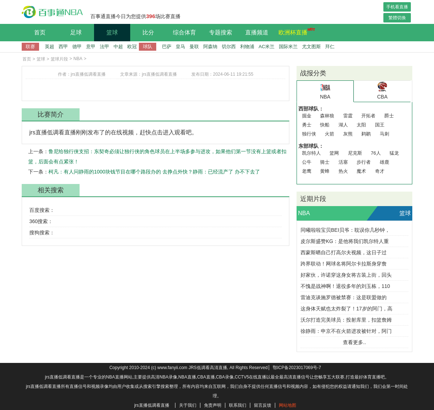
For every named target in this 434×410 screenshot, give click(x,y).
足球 (76, 32)
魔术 (361, 171)
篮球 (112, 32)
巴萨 (166, 46)
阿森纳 (210, 46)
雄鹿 (384, 162)
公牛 (306, 162)
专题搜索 (220, 32)
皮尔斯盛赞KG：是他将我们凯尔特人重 (345, 241)
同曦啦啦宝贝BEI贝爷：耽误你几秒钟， (345, 230)
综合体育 (184, 32)
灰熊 (348, 134)
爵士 (389, 115)
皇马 (180, 46)
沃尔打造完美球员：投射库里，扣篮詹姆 (346, 320)
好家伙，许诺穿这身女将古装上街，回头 (346, 275)
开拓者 (368, 115)
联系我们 (237, 405)
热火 (343, 171)
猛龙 (394, 153)
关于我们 (187, 405)
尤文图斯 (311, 46)
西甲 (63, 46)
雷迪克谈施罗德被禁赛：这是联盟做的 (344, 297)
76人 (375, 153)
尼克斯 (355, 153)
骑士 (324, 162)
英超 (49, 46)
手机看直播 (397, 6)
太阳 (361, 124)
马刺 (384, 134)
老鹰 (306, 171)
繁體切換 (397, 17)
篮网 (334, 153)
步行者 (364, 162)
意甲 (90, 46)
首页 (40, 32)
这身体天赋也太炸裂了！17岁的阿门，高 (346, 308)
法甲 (104, 46)
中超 (118, 46)
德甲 (77, 46)
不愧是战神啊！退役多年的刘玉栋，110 (345, 286)
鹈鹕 (366, 134)
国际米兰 (288, 46)
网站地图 (287, 405)
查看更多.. (354, 342)
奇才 (379, 171)
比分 (148, 32)
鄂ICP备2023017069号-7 (297, 367)
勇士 (306, 124)
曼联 (194, 46)
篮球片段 (59, 59)
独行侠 (309, 134)
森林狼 (327, 115)
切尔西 (229, 46)
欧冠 (132, 46)
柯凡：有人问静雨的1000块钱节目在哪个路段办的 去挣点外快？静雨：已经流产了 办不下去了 (154, 172)
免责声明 (212, 405)
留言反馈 (262, 405)
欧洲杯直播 (294, 31)
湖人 (343, 124)
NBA (77, 58)
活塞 (343, 162)
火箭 (329, 134)
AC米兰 (267, 46)
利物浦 (247, 46)
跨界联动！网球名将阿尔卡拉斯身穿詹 (344, 264)
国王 (379, 124)
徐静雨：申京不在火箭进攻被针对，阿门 (346, 331)
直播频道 (256, 32)
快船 (324, 124)
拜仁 (330, 46)
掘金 (306, 115)
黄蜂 (324, 171)
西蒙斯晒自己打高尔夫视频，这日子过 (344, 252)
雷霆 (348, 115)
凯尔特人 (311, 153)
